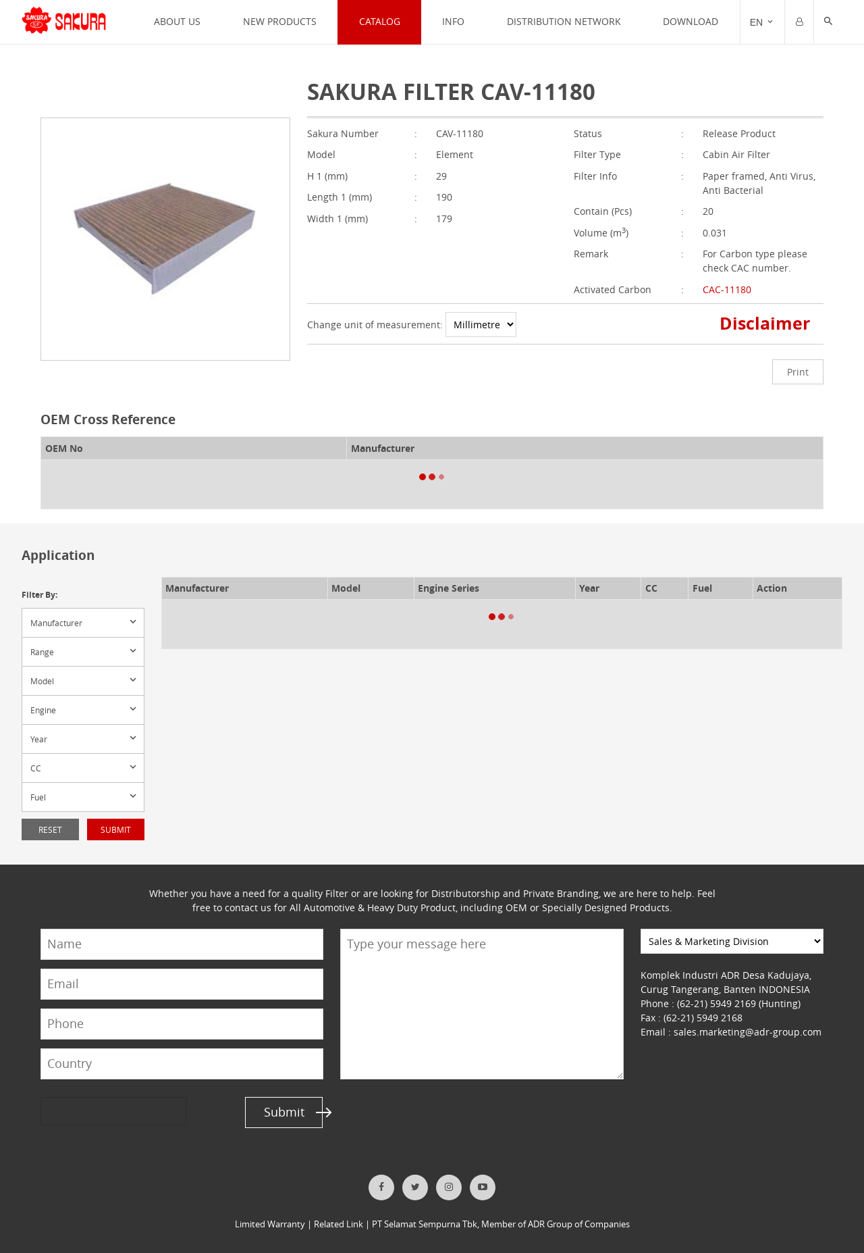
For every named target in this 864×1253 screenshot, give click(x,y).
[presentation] (92, 1111)
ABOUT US (177, 21)
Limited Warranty (270, 1224)
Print (798, 371)
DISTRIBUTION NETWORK (564, 21)
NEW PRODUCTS (280, 21)
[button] (828, 22)
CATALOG (379, 21)
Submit (116, 829)
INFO (453, 21)
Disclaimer (765, 322)
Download (690, 21)
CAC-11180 (727, 289)
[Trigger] (762, 22)
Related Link (338, 1224)
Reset (50, 829)
